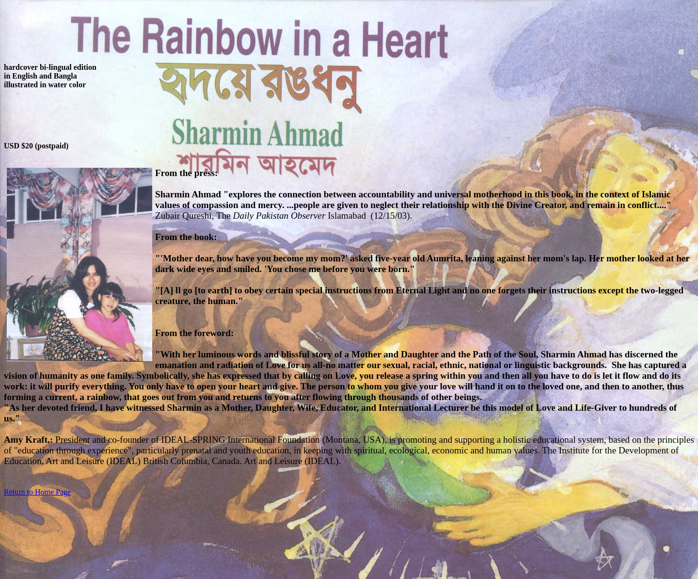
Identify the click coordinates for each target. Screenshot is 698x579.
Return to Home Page (37, 492)
